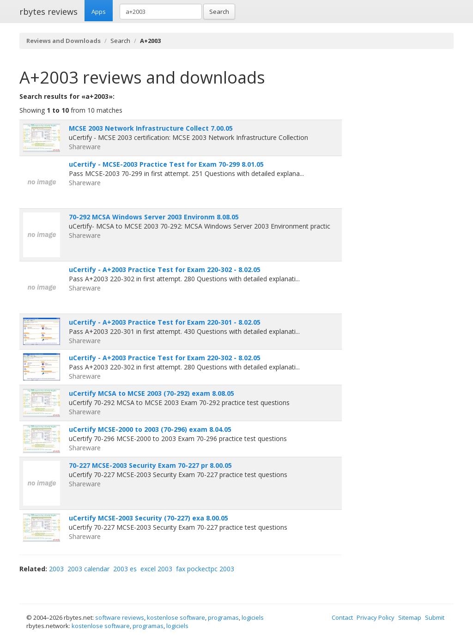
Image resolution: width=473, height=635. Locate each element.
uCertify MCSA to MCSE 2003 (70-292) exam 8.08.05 (151, 393)
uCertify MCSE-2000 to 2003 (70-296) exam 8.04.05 (150, 429)
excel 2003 (156, 568)
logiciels (253, 617)
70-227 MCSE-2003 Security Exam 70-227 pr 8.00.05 (150, 465)
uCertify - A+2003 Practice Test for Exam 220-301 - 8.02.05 (165, 322)
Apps (98, 11)
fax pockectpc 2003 (205, 568)
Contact (342, 617)
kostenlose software (176, 617)
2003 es (125, 568)
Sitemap (409, 617)
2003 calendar (88, 568)
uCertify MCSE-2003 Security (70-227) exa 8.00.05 (148, 518)
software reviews (119, 617)
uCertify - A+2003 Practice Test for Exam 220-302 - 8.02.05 (165, 269)
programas (223, 617)
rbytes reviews (48, 11)
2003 (56, 568)
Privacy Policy (375, 617)
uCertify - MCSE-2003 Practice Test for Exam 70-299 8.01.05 (166, 164)
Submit (434, 617)
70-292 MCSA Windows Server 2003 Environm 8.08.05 (154, 216)
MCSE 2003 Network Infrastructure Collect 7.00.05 (151, 128)
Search (219, 11)
